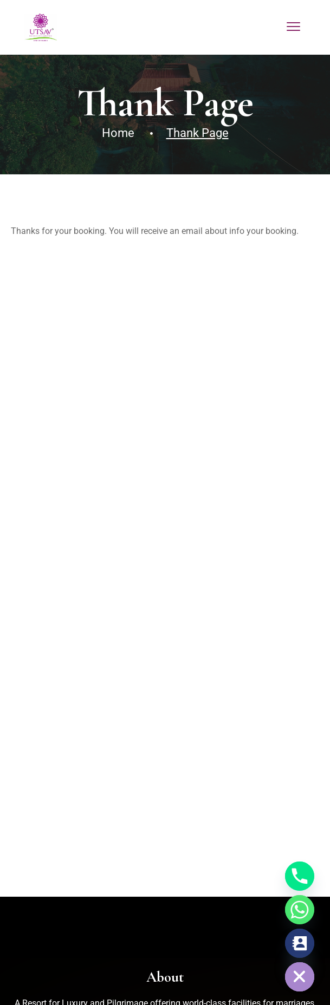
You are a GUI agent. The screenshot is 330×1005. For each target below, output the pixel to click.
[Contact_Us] (299, 943)
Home (118, 133)
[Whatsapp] (299, 909)
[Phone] (299, 876)
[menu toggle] (293, 27)
